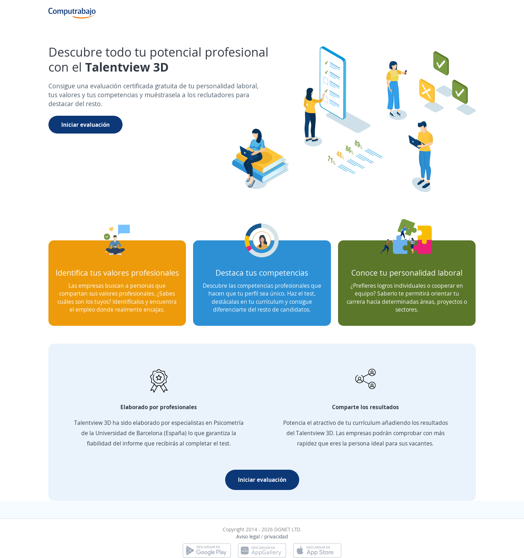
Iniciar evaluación (85, 125)
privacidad (276, 536)
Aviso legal (248, 536)
